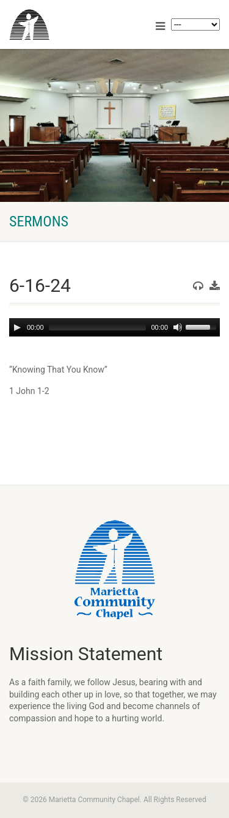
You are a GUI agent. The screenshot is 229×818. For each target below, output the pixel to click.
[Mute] (178, 327)
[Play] (17, 327)
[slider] (98, 327)
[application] (114, 327)
